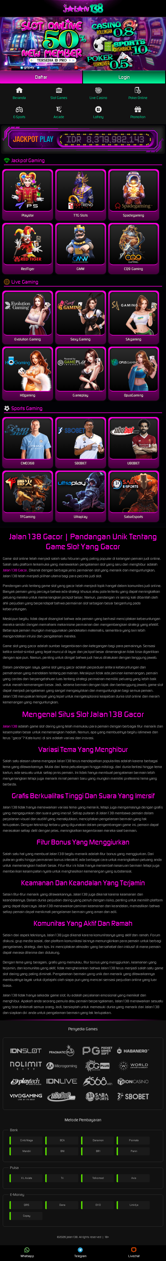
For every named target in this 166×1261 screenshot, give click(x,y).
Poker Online (138, 93)
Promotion (137, 112)
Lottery (98, 112)
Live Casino (98, 93)
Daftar (41, 77)
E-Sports (19, 112)
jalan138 (72, 1237)
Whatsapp (27, 1252)
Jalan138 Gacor (15, 570)
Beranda (19, 93)
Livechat (134, 1252)
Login (124, 77)
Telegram (80, 1252)
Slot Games (59, 93)
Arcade (59, 112)
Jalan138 (10, 726)
